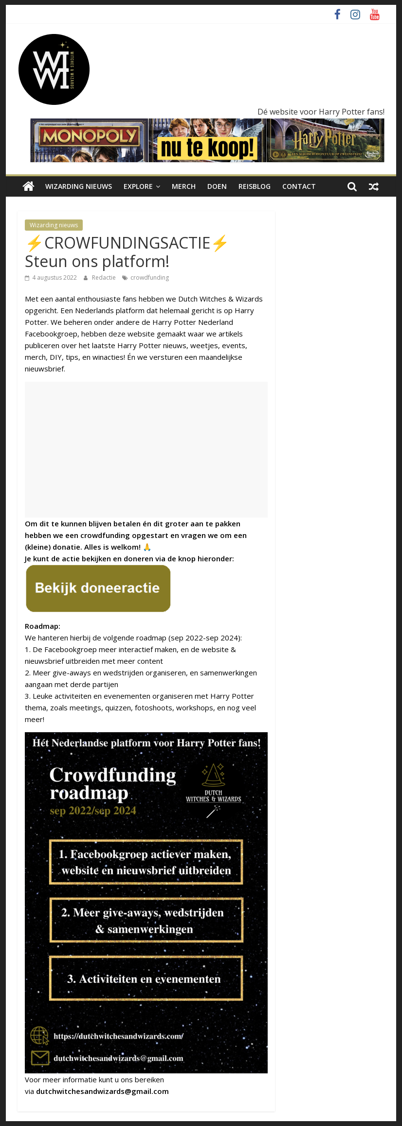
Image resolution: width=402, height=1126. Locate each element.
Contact (299, 186)
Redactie (104, 277)
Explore (138, 186)
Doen (217, 186)
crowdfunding (149, 277)
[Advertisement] (146, 450)
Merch (184, 186)
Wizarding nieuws (78, 186)
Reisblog (254, 186)
